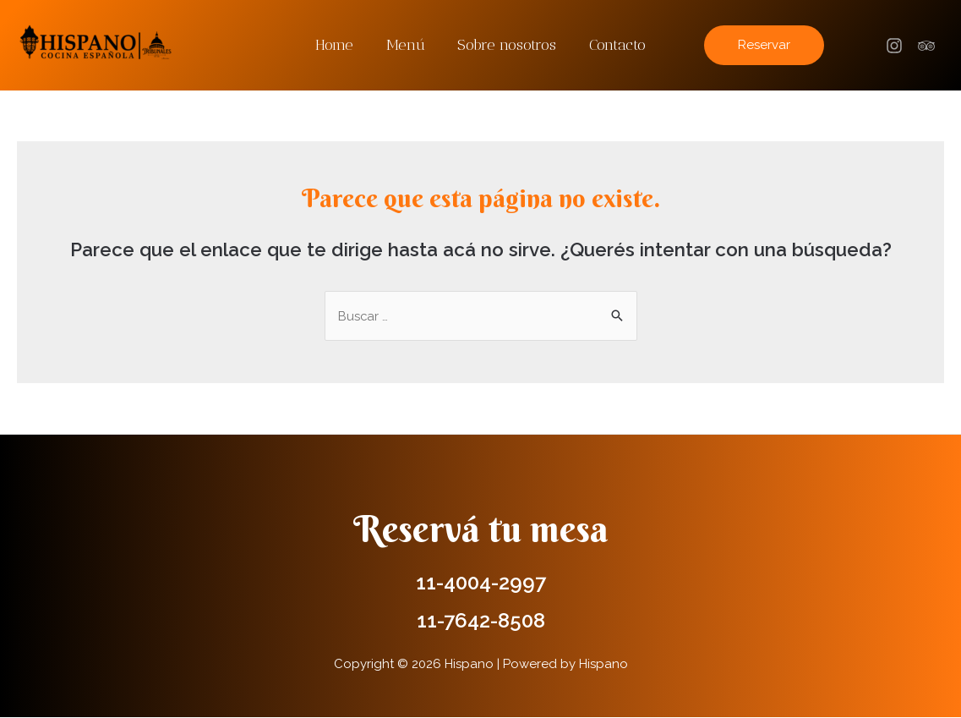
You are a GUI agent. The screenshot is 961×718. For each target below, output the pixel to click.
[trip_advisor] (929, 45)
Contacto (614, 45)
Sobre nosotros (505, 45)
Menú (406, 45)
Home (338, 45)
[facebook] (897, 45)
